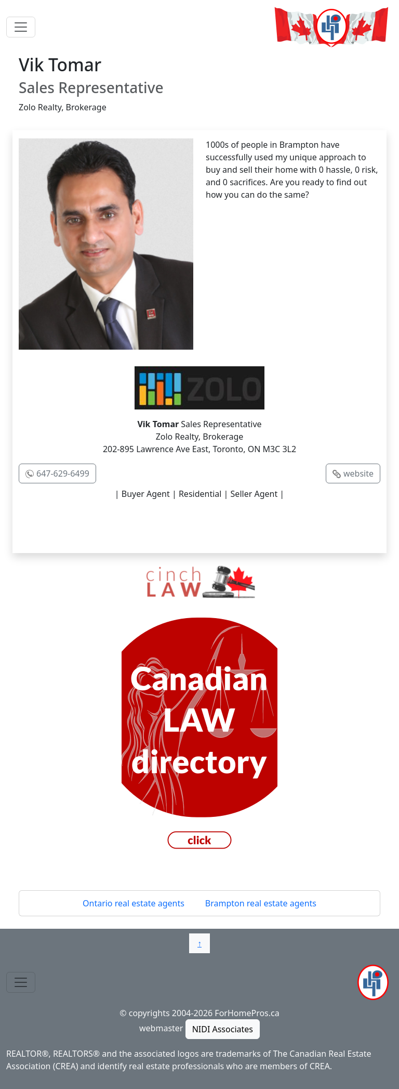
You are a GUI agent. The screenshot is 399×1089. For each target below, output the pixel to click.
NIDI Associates (222, 1029)
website (358, 473)
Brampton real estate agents (260, 903)
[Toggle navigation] (20, 27)
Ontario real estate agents (133, 903)
